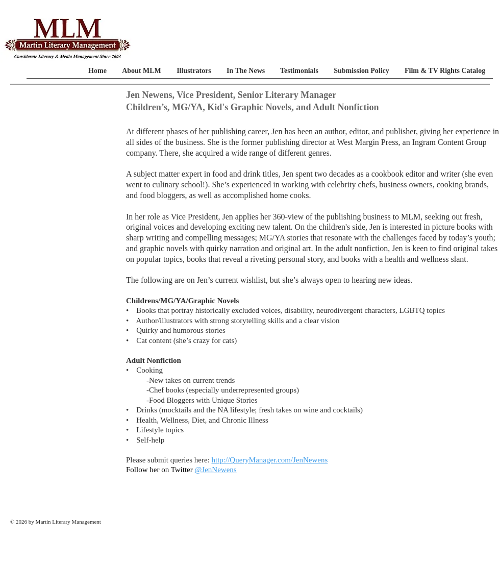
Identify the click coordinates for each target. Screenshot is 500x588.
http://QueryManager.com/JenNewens (269, 460)
